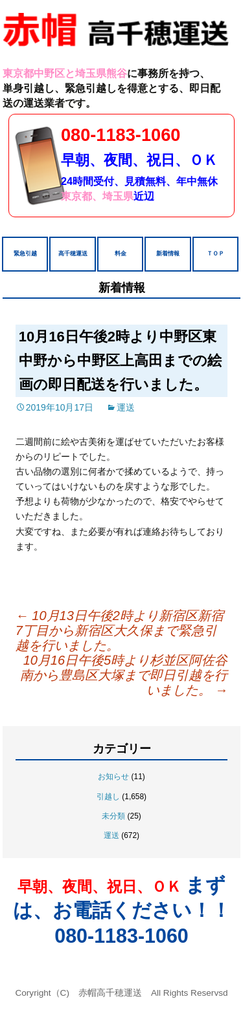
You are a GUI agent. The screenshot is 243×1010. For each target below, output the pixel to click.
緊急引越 (25, 253)
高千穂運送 (72, 253)
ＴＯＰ (215, 253)
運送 (126, 407)
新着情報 (167, 253)
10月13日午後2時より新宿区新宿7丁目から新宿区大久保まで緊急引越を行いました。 (120, 630)
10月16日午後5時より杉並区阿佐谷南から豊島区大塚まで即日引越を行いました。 (123, 675)
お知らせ (113, 776)
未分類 (113, 816)
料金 (120, 253)
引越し (108, 796)
